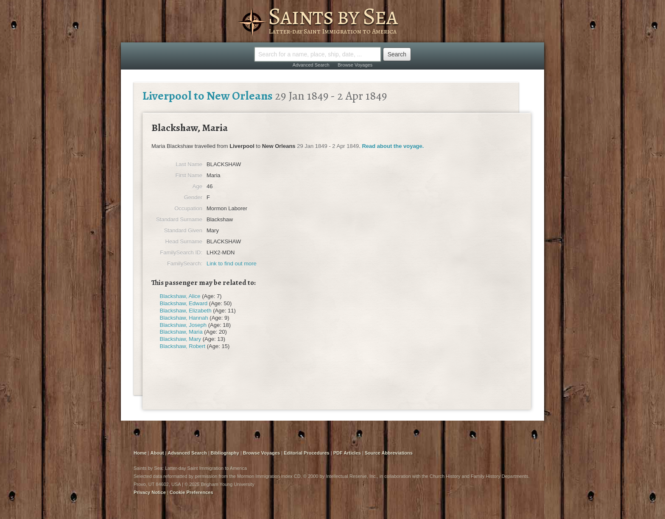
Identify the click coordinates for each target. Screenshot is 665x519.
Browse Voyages (355, 64)
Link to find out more (232, 263)
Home (140, 452)
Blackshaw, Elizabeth (186, 310)
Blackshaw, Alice (180, 296)
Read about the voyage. (393, 146)
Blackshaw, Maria (181, 332)
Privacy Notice (150, 492)
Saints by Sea (332, 16)
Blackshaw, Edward (184, 303)
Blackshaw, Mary (180, 339)
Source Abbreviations (389, 452)
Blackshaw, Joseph (183, 325)
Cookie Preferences (191, 492)
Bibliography (225, 452)
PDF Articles (347, 452)
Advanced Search (311, 64)
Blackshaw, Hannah (184, 318)
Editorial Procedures (307, 452)
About (157, 452)
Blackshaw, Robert (183, 346)
